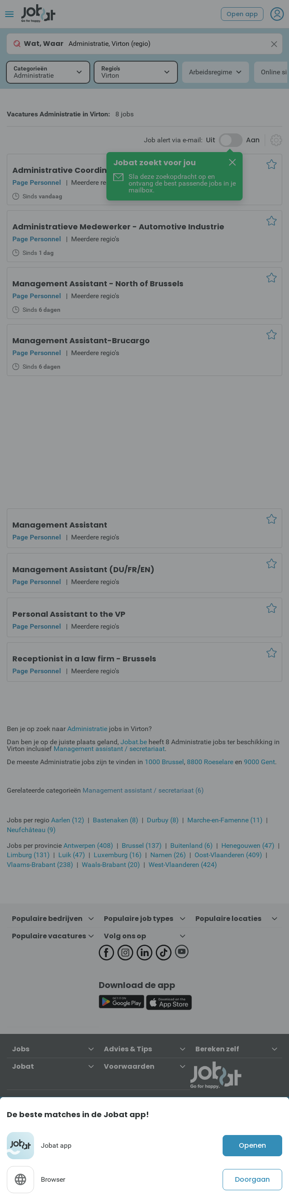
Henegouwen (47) (248, 845)
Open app (242, 14)
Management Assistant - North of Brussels (97, 283)
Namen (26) (168, 855)
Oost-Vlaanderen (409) (228, 855)
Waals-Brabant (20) (111, 865)
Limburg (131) (28, 855)
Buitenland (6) (191, 845)
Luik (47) (71, 855)
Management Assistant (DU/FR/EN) (83, 569)
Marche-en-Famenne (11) (225, 820)
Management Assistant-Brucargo (81, 340)
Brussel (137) (142, 845)
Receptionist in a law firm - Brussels (84, 658)
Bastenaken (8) (115, 820)
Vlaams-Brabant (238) (40, 865)
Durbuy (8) (163, 820)
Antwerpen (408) (88, 845)
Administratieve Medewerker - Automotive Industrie (118, 226)
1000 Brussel (164, 762)
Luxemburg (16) (118, 855)
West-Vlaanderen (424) (183, 865)
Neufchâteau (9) (31, 830)
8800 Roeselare (210, 762)
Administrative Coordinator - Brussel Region (102, 170)
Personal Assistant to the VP (69, 614)
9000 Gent (259, 762)
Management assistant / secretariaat (109, 749)
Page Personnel (36, 182)
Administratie (87, 729)
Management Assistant (59, 525)
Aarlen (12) (67, 820)
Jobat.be (133, 742)
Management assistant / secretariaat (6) (143, 790)
